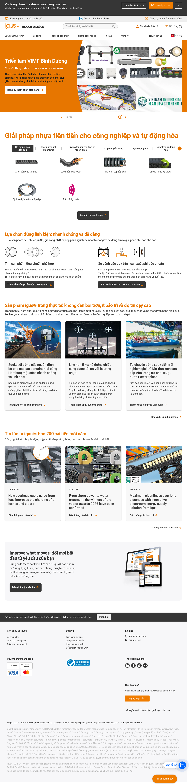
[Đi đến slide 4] (103, 117)
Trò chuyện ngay (164, 778)
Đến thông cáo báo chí (23, 515)
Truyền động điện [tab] (139, 148)
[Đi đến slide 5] (111, 117)
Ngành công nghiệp (87, 36)
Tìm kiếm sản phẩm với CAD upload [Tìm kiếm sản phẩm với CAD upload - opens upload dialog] (29, 284)
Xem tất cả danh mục (93, 215)
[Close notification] (178, 5)
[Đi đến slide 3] (95, 117)
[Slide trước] (61, 117)
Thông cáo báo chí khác (167, 527)
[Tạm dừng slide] (120, 117)
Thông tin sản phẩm (59, 36)
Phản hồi (103, 617)
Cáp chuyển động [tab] (113, 148)
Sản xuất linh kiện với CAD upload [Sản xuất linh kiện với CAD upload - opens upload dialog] (122, 284)
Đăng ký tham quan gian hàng (30, 89)
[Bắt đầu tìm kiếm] (113, 26)
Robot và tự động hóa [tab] (166, 148)
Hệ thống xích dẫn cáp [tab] (22, 148)
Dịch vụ (108, 36)
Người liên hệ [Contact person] (155, 36)
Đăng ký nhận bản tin (25, 587)
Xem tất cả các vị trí (134, 5)
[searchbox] (88, 26)
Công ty (124, 36)
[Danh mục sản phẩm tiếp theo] (179, 148)
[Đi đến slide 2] (86, 117)
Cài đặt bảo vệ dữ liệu (131, 722)
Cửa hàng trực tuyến (14, 36)
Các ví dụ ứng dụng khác (166, 417)
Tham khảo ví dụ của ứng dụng (27, 404)
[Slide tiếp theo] (125, 117)
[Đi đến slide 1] (78, 117)
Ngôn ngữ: (138, 710)
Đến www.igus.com (160, 5)
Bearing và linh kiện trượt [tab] (48, 148)
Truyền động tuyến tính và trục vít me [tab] (81, 148)
